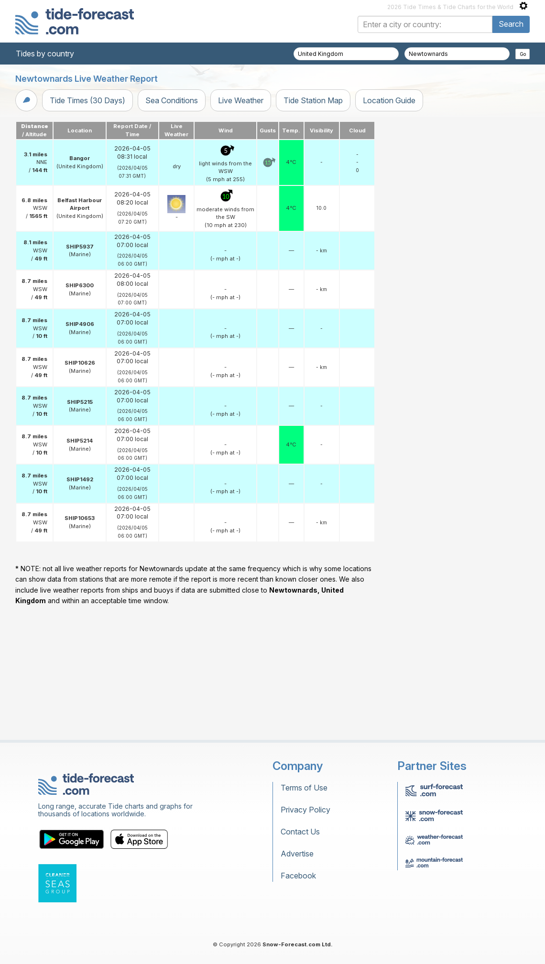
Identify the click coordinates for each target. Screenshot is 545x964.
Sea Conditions (171, 100)
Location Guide (389, 100)
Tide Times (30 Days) (87, 100)
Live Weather (240, 100)
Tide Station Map (313, 100)
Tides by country (45, 53)
